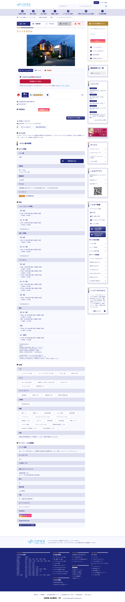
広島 (30, 571)
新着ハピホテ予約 (76, 574)
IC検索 (92, 212)
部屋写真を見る (69, 161)
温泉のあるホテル (98, 277)
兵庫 (30, 569)
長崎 (33, 575)
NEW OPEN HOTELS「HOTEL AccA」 (97, 96)
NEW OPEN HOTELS (41, 127)
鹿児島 (48, 575)
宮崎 (44, 575)
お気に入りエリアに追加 (73, 118)
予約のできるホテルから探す (86, 12)
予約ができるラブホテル (59, 565)
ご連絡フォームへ (97, 311)
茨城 (45, 561)
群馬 (49, 561)
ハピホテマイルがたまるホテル (96, 234)
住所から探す (22, 12)
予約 (77, 24)
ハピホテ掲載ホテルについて (99, 572)
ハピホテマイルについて (98, 152)
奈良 (41, 569)
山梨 (30, 563)
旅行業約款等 (79, 594)
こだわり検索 (94, 223)
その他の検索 (102, 12)
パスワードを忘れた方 (98, 51)
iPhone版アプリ (98, 180)
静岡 (33, 567)
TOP (23, 24)
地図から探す (55, 12)
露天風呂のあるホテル (98, 262)
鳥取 (33, 571)
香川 (26, 573)
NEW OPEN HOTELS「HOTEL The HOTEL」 (98, 90)
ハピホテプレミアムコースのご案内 (98, 157)
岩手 (37, 559)
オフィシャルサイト (26, 127)
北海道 (26, 557)
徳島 (30, 573)
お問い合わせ (88, 594)
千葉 (38, 561)
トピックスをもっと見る (100, 119)
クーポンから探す (68, 12)
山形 (33, 559)
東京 (26, 561)
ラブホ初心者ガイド (77, 557)
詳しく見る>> (66, 85)
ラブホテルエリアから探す (97, 220)
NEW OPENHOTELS (58, 582)
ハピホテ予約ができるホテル (96, 229)
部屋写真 (36, 24)
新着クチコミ (75, 578)
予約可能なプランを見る (35, 81)
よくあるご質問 (98, 161)
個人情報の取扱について (53, 594)
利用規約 (43, 594)
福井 (33, 565)
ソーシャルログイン (97, 47)
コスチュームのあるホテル (98, 258)
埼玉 (34, 561)
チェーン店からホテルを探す (60, 573)
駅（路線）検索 (95, 216)
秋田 (30, 559)
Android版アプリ (98, 183)
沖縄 (26, 577)
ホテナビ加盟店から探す (59, 569)
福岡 (26, 575)
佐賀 (30, 575)
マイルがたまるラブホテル (59, 567)
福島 (44, 559)
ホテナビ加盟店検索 (98, 251)
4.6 (31, 95)
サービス (93, 145)
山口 (41, 571)
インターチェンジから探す (59, 557)
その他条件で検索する (98, 280)
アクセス (50, 24)
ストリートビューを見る (27, 525)
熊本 (37, 575)
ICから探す (44, 12)
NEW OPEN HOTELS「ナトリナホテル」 (98, 107)
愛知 (26, 567)
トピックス (94, 84)
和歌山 (44, 569)
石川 (26, 565)
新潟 (26, 563)
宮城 (41, 559)
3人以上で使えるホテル (98, 273)
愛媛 (33, 573)
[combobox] (91, 6)
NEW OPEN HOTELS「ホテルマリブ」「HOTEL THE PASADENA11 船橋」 (98, 114)
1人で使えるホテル (98, 269)
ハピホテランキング (98, 149)
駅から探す (33, 12)
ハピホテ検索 (95, 205)
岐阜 (30, 567)
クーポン (64, 24)
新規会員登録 (96, 54)
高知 (37, 573)
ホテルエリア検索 (95, 209)
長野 (33, 563)
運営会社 (36, 594)
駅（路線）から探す (58, 559)
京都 (33, 569)
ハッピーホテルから (97, 290)
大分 (41, 575)
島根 (37, 571)
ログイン (97, 41)
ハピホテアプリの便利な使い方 (79, 559)
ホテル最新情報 (76, 576)
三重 (37, 567)
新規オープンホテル (77, 570)
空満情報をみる (44, 110)
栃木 (42, 561)
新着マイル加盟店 (76, 572)
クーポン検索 (98, 243)
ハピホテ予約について (97, 561)
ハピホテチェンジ (96, 566)
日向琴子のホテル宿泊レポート (60, 584)
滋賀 (37, 569)
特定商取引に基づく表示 (67, 594)
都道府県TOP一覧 (97, 68)
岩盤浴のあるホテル (98, 266)
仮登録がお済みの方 (97, 58)
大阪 (26, 569)
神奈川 (30, 561)
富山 (30, 565)
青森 (26, 559)
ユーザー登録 (103, 2)
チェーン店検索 (98, 247)
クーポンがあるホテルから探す (60, 571)
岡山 (26, 571)
